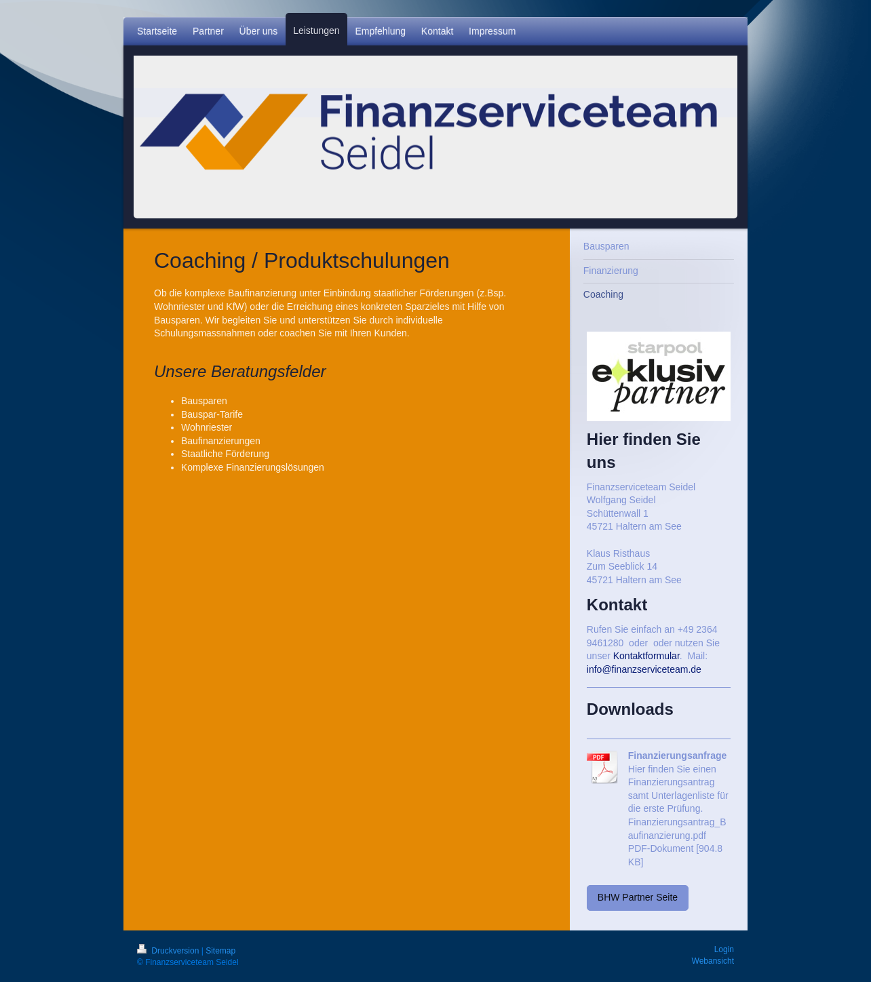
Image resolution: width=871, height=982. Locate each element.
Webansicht (713, 961)
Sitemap (220, 951)
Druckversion (169, 951)
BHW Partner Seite (638, 897)
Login (724, 949)
